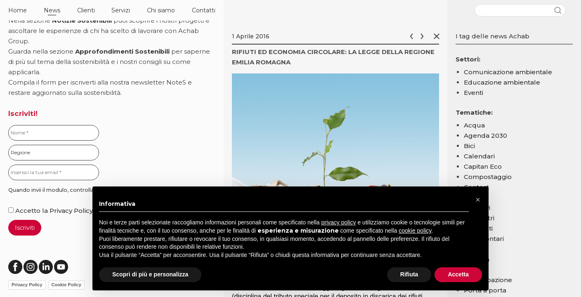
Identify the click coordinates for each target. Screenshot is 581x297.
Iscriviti (25, 227)
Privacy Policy (71, 210)
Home (17, 10)
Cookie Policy (66, 284)
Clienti (86, 10)
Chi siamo (161, 10)
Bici (469, 146)
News (52, 10)
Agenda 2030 (485, 135)
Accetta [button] (458, 274)
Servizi (120, 10)
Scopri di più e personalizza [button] (150, 274)
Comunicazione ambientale (508, 72)
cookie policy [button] (415, 230)
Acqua (474, 125)
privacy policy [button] (338, 222)
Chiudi (438, 36)
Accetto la (29, 210)
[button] (477, 199)
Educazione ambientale (502, 82)
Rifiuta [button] (409, 274)
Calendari (479, 156)
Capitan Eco (483, 166)
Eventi (473, 93)
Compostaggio (488, 177)
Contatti (203, 10)
